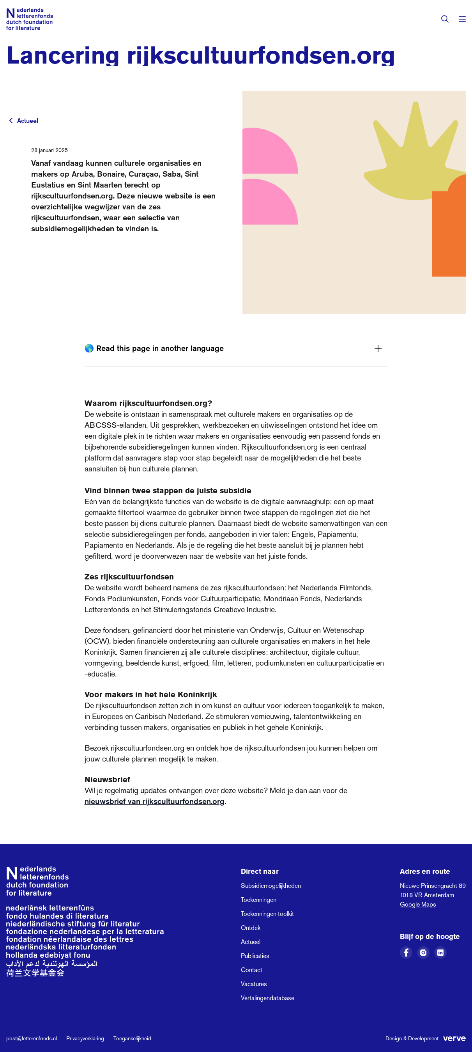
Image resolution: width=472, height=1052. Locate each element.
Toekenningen (258, 900)
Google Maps (418, 904)
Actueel (27, 120)
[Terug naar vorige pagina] (11, 120)
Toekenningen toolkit (267, 914)
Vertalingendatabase (267, 998)
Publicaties (255, 956)
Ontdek (250, 928)
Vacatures (254, 984)
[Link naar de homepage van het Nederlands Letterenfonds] (29, 19)
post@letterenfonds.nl (31, 1038)
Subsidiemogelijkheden (271, 886)
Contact (251, 970)
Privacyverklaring (85, 1038)
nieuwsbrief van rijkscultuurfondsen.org (155, 801)
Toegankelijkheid (132, 1038)
